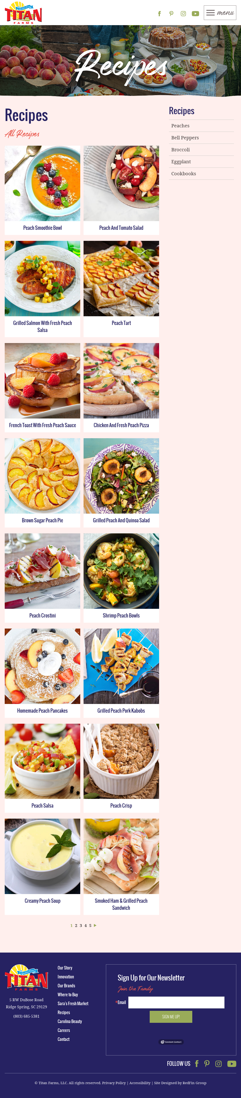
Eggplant (181, 161)
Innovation (66, 977)
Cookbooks (183, 173)
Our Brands (66, 986)
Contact (63, 1039)
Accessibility (139, 1082)
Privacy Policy (114, 1082)
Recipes (181, 112)
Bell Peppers (185, 137)
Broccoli (180, 149)
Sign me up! (171, 1017)
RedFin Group (194, 1082)
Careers (64, 1030)
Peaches (180, 125)
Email (122, 1002)
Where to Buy (68, 995)
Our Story (65, 968)
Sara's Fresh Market (73, 1003)
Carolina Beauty (70, 1021)
